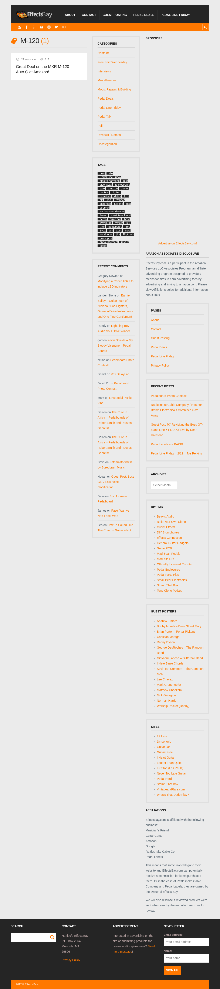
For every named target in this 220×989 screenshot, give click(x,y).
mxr (125, 180)
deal (129, 203)
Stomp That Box (167, 585)
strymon (104, 207)
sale (102, 188)
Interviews (104, 71)
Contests (103, 53)
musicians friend (121, 215)
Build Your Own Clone (171, 521)
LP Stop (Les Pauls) (170, 768)
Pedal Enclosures (168, 569)
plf (101, 200)
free (127, 226)
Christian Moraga (168, 637)
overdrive (105, 196)
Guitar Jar (163, 747)
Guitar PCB (164, 548)
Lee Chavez (165, 679)
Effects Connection (169, 537)
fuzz (126, 196)
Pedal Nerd (164, 778)
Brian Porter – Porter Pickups (176, 631)
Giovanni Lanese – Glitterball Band (180, 658)
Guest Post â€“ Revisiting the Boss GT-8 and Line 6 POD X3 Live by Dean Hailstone (177, 430)
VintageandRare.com (171, 789)
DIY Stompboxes (168, 532)
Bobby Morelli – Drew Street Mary (179, 626)
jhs (118, 234)
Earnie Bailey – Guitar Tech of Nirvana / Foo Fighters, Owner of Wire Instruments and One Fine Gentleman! (115, 306)
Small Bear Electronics (172, 580)
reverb (125, 242)
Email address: (173, 934)
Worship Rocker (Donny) (173, 706)
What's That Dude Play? (173, 794)
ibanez (104, 215)
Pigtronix (128, 234)
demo (103, 219)
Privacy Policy (160, 365)
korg (127, 230)
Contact (89, 15)
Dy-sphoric (164, 741)
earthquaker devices (112, 211)
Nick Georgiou (166, 695)
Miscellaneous (107, 80)
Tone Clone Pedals (169, 590)
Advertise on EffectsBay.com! (177, 243)
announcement (109, 242)
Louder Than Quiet (169, 763)
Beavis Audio (165, 516)
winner (120, 200)
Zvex (103, 230)
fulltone (118, 203)
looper (103, 245)
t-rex (102, 226)
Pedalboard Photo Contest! (169, 396)
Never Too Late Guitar (171, 773)
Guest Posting (114, 15)
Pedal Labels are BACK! (167, 444)
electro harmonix (110, 180)
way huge (106, 223)
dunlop (125, 188)
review (119, 223)
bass (127, 219)
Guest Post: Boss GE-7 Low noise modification (116, 482)
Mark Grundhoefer (169, 684)
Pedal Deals (143, 15)
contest (104, 192)
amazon (113, 188)
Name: (168, 950)
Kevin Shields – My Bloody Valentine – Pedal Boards (115, 346)
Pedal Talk (104, 116)
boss (102, 173)
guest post (106, 238)
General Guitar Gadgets (173, 543)
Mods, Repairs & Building (114, 89)
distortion (105, 203)
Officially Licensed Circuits (174, 564)
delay (117, 196)
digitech (116, 192)
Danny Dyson (166, 642)
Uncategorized (107, 144)
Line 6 (109, 200)
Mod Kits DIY (165, 559)
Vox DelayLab (120, 374)
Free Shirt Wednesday (112, 62)
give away (106, 184)
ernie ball (115, 219)
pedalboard (115, 226)
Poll (100, 125)
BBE (128, 223)
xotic (119, 230)
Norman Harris (166, 700)
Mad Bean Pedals (168, 553)
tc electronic (122, 184)
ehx (111, 173)
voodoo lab (106, 234)
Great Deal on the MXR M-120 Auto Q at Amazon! (42, 69)
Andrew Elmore (167, 621)
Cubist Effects (166, 527)
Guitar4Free (165, 752)
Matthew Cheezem (169, 690)
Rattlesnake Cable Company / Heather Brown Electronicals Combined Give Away (176, 410)
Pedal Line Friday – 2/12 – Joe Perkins (176, 453)
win (111, 230)
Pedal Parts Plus (168, 574)
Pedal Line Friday (175, 15)
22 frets (162, 736)
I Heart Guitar (166, 757)
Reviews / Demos (109, 135)
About (70, 15)
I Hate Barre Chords (170, 663)
